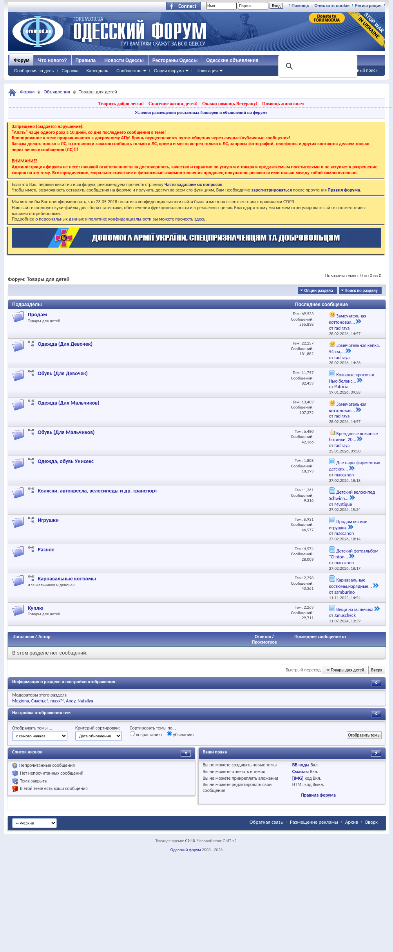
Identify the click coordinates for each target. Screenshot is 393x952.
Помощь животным (283, 103)
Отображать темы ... (32, 728)
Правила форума (318, 795)
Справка (70, 70)
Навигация (206, 70)
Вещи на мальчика (354, 609)
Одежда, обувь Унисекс (66, 461)
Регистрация (368, 5)
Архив (351, 822)
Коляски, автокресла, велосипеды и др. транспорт (97, 490)
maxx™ (56, 701)
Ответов (263, 636)
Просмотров (264, 642)
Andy (70, 701)
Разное (46, 549)
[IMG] (298, 778)
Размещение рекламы (314, 822)
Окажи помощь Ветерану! (229, 103)
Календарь (97, 70)
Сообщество (128, 70)
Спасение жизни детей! (173, 103)
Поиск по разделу (361, 290)
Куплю (35, 608)
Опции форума (169, 70)
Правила (86, 60)
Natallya (85, 701)
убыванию (180, 734)
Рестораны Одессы (175, 60)
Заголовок (23, 636)
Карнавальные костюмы (67, 578)
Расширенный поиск (357, 70)
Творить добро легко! (121, 103)
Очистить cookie (332, 5)
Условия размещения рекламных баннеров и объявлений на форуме (201, 112)
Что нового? (52, 60)
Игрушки (48, 520)
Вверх (376, 670)
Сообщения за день (34, 70)
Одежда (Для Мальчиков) (68, 402)
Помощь (300, 5)
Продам (37, 314)
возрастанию (146, 734)
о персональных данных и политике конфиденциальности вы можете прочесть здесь (120, 219)
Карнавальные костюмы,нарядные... (350, 583)
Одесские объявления (232, 60)
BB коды (301, 765)
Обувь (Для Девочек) (63, 373)
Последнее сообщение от (320, 636)
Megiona (20, 701)
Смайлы (300, 771)
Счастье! (39, 701)
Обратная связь (266, 822)
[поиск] (317, 66)
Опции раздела (318, 290)
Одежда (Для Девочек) (65, 344)
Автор (44, 636)
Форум (21, 60)
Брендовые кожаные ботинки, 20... (353, 437)
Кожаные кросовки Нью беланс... (352, 378)
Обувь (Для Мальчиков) (66, 432)
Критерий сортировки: (97, 728)
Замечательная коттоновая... (348, 319)
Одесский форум (185, 849)
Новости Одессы (123, 60)
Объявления (56, 92)
